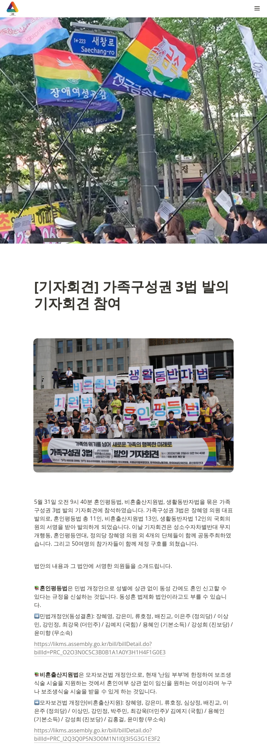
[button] (257, 8)
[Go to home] (12, 8)
